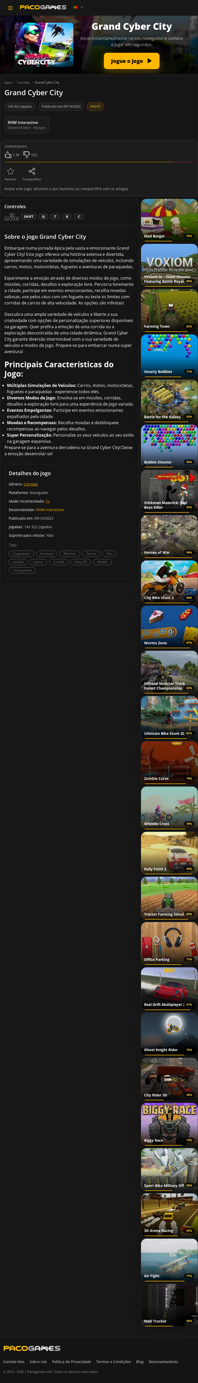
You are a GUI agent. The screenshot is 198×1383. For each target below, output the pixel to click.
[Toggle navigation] (10, 8)
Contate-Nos (13, 1361)
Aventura (46, 553)
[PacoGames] (32, 1348)
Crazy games (22, 570)
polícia (38, 562)
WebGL (102, 562)
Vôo (109, 553)
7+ (48, 501)
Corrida (58, 562)
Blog (140, 1361)
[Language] (78, 7)
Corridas (30, 484)
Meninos (70, 553)
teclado (18, 562)
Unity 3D (81, 562)
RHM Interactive (50, 509)
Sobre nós (38, 1361)
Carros (91, 553)
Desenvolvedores (163, 1361)
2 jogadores (21, 553)
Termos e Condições (113, 1361)
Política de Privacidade (71, 1361)
